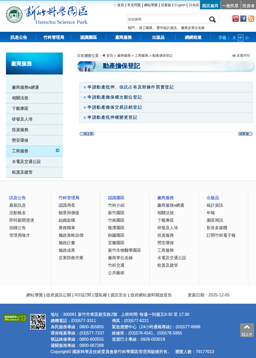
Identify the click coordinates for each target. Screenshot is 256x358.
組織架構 (67, 220)
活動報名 (17, 213)
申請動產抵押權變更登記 (109, 117)
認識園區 (88, 37)
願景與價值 (69, 213)
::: (66, 49)
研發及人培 (22, 119)
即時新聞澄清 (21, 220)
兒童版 (166, 5)
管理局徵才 (19, 235)
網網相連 (193, 37)
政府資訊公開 (58, 295)
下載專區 (20, 108)
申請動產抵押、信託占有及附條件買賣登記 (127, 87)
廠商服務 (123, 37)
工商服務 (36, 150)
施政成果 (67, 250)
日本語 (194, 5)
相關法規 (20, 98)
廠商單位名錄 (120, 258)
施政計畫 (67, 243)
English (180, 5)
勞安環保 (20, 140)
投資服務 (20, 130)
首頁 (120, 5)
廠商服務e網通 (25, 87)
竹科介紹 (116, 205)
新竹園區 (116, 213)
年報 (211, 213)
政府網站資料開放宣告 (151, 295)
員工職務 (145, 28)
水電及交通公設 (26, 161)
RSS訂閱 (82, 295)
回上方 (247, 330)
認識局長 (67, 205)
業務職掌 (67, 228)
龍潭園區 (116, 228)
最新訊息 (17, 205)
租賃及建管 (22, 172)
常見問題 (134, 5)
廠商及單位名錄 (193, 28)
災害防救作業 (71, 258)
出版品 (158, 37)
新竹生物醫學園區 (124, 250)
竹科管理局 (53, 37)
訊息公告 (19, 37)
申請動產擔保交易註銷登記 (111, 107)
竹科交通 (116, 265)
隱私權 (101, 295)
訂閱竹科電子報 (221, 235)
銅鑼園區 (116, 235)
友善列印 (241, 55)
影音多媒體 (217, 228)
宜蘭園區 (116, 243)
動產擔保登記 (162, 55)
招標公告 (17, 228)
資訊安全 (118, 295)
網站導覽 (151, 5)
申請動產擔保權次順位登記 (111, 97)
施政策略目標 (71, 235)
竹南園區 (116, 220)
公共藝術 (116, 273)
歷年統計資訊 (167, 28)
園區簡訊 (215, 220)
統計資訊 (215, 205)
